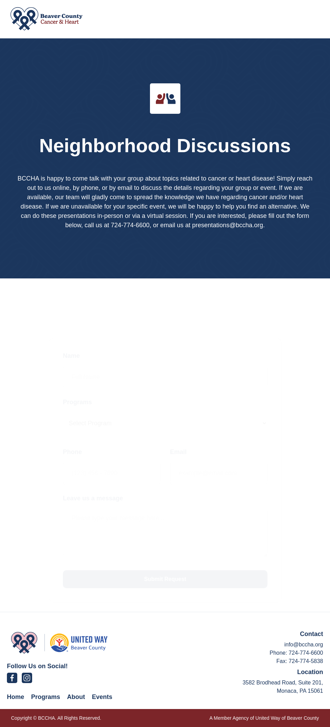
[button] (306, 19)
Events (102, 696)
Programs (45, 696)
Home (15, 696)
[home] (46, 19)
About (76, 696)
